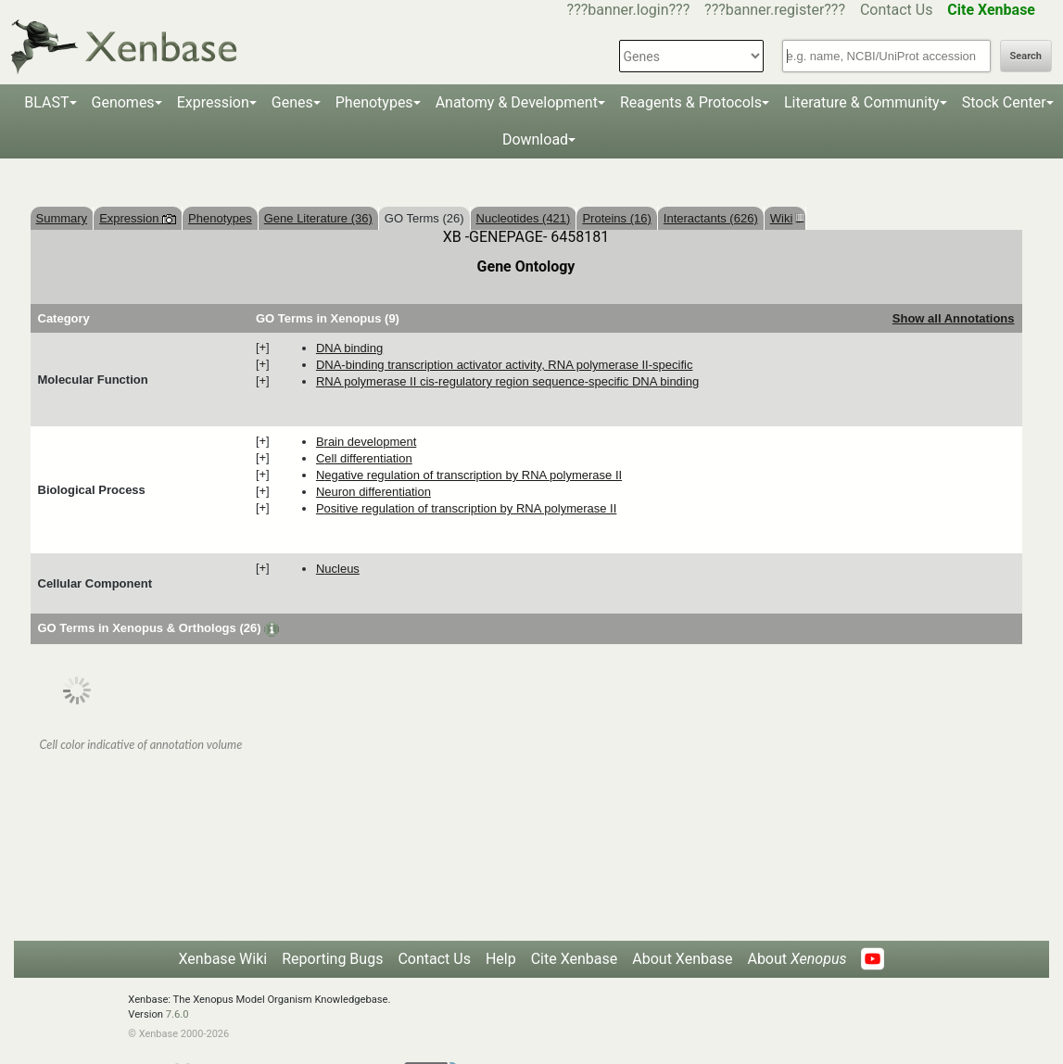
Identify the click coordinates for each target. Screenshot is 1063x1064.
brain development (366, 442)
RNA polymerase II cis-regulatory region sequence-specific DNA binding (507, 381)
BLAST (46, 102)
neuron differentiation (373, 492)
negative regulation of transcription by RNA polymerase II (469, 475)
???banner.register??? (774, 10)
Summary (62, 218)
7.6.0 (177, 1014)
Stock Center (1004, 102)
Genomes (123, 102)
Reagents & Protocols (691, 102)
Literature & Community (862, 102)
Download (535, 139)
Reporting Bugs (332, 959)
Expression (213, 102)
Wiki (785, 218)
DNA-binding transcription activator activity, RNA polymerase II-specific (504, 365)
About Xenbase (682, 959)
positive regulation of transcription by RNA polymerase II (466, 508)
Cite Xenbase (574, 959)
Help (501, 959)
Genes (292, 102)
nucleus (338, 569)
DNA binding (349, 348)
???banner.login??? (628, 10)
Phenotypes (374, 102)
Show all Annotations (953, 318)
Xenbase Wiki (223, 959)
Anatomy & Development (517, 102)
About (796, 959)
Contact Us (896, 10)
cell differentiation (364, 458)
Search (1026, 56)
